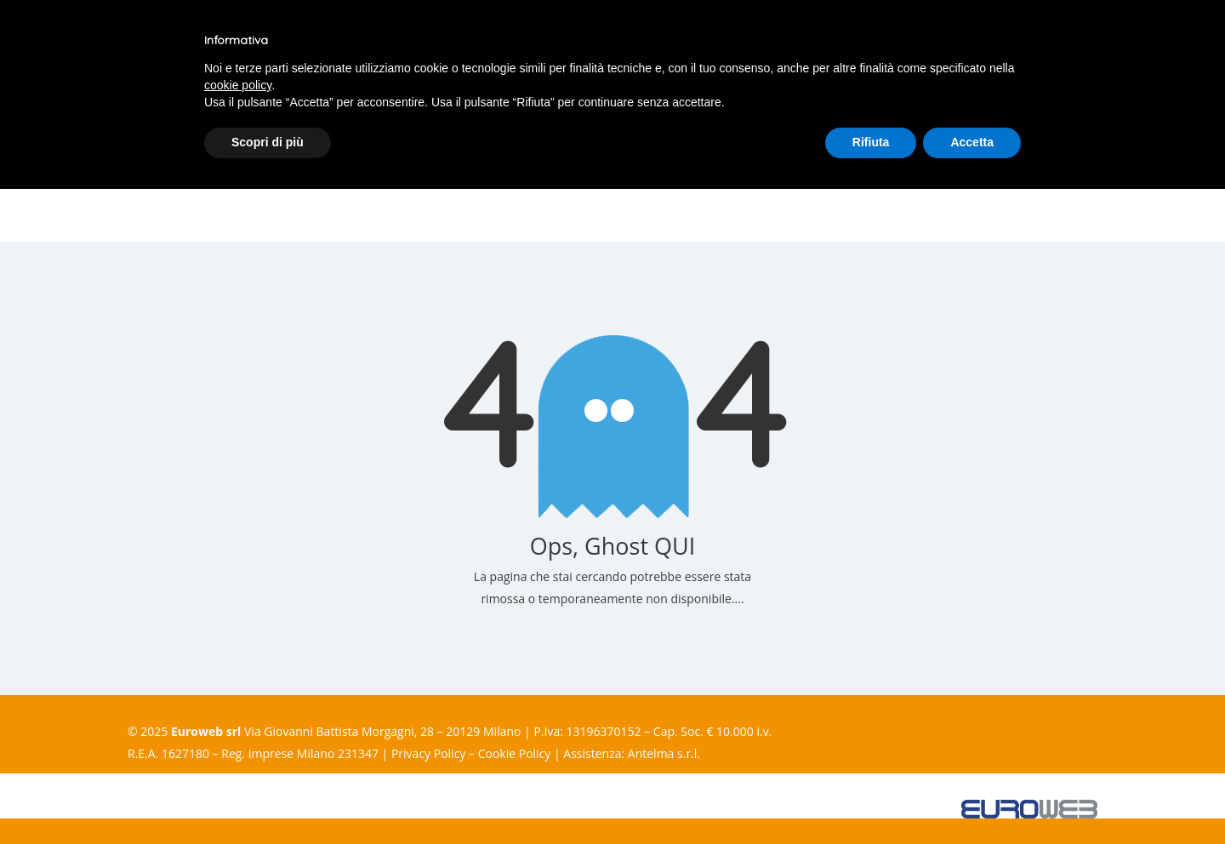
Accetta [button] (972, 142)
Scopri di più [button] (267, 142)
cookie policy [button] (237, 85)
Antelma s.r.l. (664, 753)
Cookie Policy (514, 753)
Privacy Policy (428, 753)
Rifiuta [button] (871, 142)
